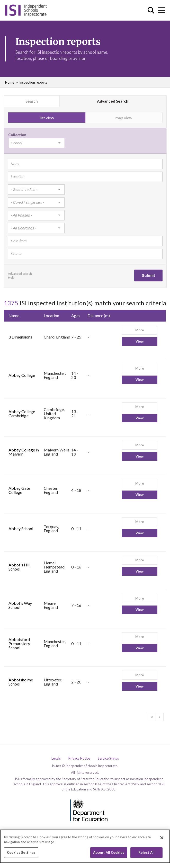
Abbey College (21, 375)
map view (123, 117)
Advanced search (20, 273)
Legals (56, 758)
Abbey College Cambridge (21, 413)
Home (9, 82)
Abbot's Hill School (19, 566)
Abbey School (20, 528)
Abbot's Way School (20, 605)
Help (11, 277)
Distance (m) (98, 315)
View (140, 341)
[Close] (161, 839)
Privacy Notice (79, 758)
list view (47, 117)
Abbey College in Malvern (23, 451)
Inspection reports (33, 82)
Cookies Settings (21, 854)
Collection (17, 134)
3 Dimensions (20, 336)
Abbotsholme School (20, 681)
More (139, 330)
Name (13, 315)
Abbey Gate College (19, 490)
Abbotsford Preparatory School (19, 643)
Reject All (146, 854)
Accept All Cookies (108, 854)
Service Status (108, 758)
